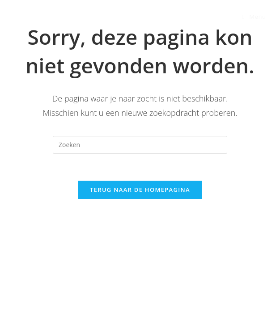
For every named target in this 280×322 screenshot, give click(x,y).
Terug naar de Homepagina (140, 190)
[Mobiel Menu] (254, 16)
